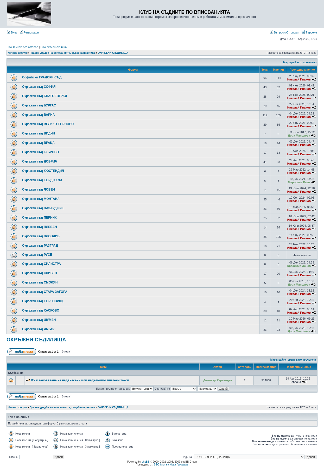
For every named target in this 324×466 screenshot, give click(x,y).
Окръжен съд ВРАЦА (38, 143)
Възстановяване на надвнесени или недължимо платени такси (80, 380)
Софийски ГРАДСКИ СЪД (42, 77)
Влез (12, 32)
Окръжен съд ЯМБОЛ (38, 329)
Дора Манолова (299, 135)
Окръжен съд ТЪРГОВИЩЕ (43, 301)
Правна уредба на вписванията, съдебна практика (62, 52)
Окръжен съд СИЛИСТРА (41, 264)
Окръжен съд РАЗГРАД (40, 245)
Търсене (309, 32)
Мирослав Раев (299, 182)
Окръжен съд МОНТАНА (41, 199)
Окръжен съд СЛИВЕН (39, 273)
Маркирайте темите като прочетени (293, 359)
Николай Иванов (299, 79)
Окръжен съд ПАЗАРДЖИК (42, 208)
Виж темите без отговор (22, 47)
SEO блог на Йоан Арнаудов (171, 464)
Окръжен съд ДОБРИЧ (39, 161)
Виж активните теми (54, 47)
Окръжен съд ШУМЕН (39, 320)
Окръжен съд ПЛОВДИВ (41, 236)
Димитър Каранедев (217, 380)
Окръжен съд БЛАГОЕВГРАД (44, 96)
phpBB (145, 461)
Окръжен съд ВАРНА (38, 115)
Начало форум (17, 52)
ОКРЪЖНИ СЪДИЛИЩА (113, 52)
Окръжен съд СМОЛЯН (40, 282)
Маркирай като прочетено (299, 62)
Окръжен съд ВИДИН (38, 133)
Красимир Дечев (299, 265)
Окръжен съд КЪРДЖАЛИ (42, 180)
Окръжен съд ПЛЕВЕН (39, 227)
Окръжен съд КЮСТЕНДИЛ (43, 171)
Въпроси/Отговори (284, 32)
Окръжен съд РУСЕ (37, 254)
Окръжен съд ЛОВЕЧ (38, 189)
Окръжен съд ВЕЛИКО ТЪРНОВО (48, 124)
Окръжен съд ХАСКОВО (40, 310)
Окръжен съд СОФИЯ (38, 87)
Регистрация (30, 32)
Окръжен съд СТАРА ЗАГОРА (44, 292)
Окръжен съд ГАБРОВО (40, 152)
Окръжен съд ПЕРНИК (39, 217)
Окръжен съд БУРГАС (39, 105)
